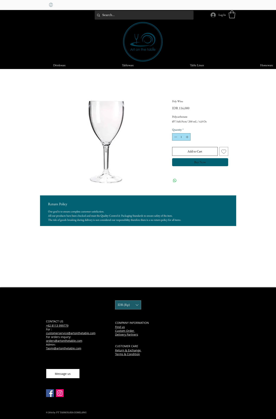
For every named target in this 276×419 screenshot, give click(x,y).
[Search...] (143, 15)
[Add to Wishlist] (223, 151)
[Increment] (187, 136)
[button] (232, 14)
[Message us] (63, 373)
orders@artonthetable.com (64, 341)
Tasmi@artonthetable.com (63, 348)
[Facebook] (50, 393)
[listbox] (128, 304)
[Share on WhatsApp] (174, 180)
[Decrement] (175, 136)
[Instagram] (60, 393)
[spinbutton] (181, 136)
